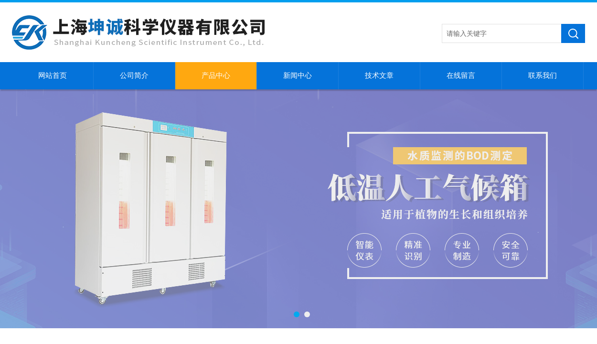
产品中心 (216, 75)
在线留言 (461, 75)
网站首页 (52, 75)
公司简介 (134, 75)
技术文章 (379, 75)
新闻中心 (297, 75)
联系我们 (542, 75)
